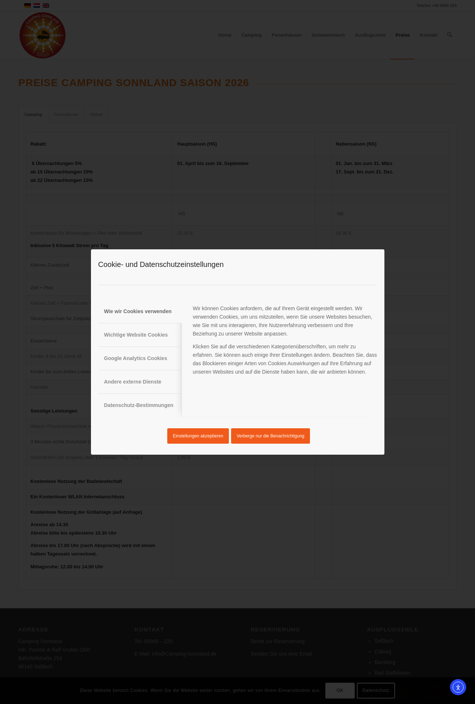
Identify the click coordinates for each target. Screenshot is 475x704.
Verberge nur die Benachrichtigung (270, 436)
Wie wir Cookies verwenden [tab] (138, 311)
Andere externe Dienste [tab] (132, 382)
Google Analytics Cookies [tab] (135, 358)
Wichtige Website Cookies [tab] (136, 335)
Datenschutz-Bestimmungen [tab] (138, 405)
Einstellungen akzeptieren (198, 436)
